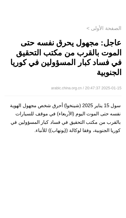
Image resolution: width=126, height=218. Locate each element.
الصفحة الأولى (106, 28)
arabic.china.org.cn (66, 88)
